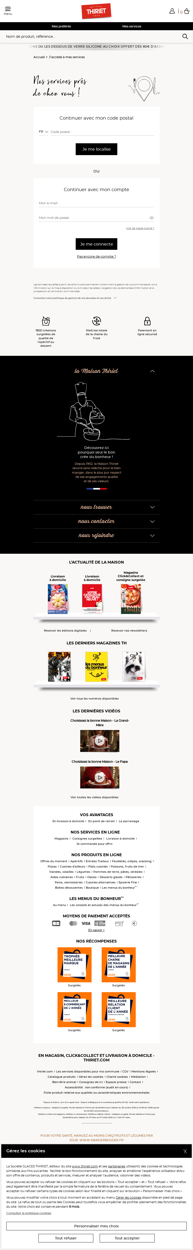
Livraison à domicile (120, 838)
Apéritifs (76, 861)
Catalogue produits (62, 1077)
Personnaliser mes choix (96, 1226)
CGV (125, 1071)
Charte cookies (117, 1077)
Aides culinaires (61, 877)
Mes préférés (61, 26)
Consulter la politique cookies (28, 1213)
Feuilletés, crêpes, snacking (132, 861)
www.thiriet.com (85, 1166)
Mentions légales (143, 1071)
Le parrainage (129, 821)
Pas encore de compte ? (96, 256)
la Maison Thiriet (96, 371)
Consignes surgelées (87, 838)
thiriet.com (45, 1071)
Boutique (92, 887)
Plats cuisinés (98, 866)
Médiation (138, 1077)
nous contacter (96, 521)
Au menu (59, 905)
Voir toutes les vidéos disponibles (95, 797)
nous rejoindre (96, 535)
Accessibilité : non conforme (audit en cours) (96, 1087)
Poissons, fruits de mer (127, 866)
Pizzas (52, 866)
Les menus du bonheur (119, 887)
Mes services (131, 26)
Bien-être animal (64, 1082)
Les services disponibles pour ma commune (87, 1071)
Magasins (61, 838)
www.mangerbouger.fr (101, 1140)
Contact (135, 1082)
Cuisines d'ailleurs (72, 866)
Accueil (39, 57)
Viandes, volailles (61, 872)
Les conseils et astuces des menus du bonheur (104, 905)
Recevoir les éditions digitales (65, 630)
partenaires (116, 1166)
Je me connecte (96, 244)
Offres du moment (53, 861)
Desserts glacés (111, 877)
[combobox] (43, 131)
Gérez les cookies (91, 1077)
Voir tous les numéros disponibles (94, 698)
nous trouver (96, 507)
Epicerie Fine (128, 882)
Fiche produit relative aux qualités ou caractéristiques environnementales (97, 1092)
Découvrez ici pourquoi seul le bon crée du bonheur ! (96, 452)
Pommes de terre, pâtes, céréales (118, 872)
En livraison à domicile (68, 821)
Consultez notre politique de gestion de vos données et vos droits (72, 298)
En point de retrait (101, 821)
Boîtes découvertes (69, 887)
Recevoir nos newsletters (129, 630)
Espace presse (116, 1082)
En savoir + (96, 930)
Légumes (83, 872)
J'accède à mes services (67, 57)
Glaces (92, 877)
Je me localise (96, 149)
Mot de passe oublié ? (140, 228)
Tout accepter (127, 1238)
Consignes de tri (91, 1082)
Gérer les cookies (128, 1197)
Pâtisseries (134, 877)
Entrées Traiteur (97, 861)
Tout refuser (66, 1238)
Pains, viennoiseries (69, 882)
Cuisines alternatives (101, 882)
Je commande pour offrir (94, 844)
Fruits (80, 877)
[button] (172, 11)
